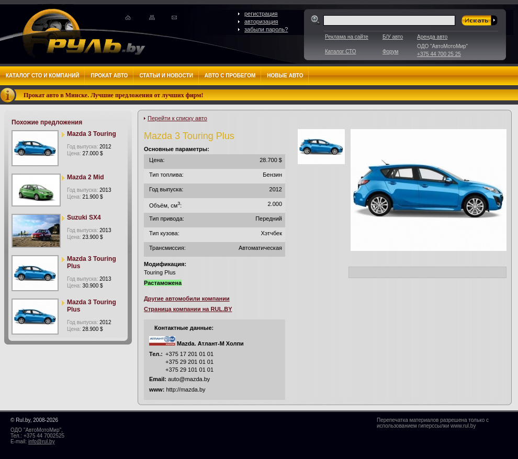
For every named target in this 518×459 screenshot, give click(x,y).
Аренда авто (432, 37)
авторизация (261, 21)
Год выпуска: (89, 147)
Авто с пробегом (230, 75)
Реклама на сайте (346, 37)
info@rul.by (41, 441)
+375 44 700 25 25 (439, 54)
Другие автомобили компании (187, 298)
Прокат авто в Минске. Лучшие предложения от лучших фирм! (114, 95)
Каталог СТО (340, 51)
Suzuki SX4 (84, 217)
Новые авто (285, 75)
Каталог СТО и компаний (42, 75)
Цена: (85, 153)
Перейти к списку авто (177, 118)
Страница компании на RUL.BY (188, 309)
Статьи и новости (166, 75)
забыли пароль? (266, 29)
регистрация (261, 13)
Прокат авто (109, 75)
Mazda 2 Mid (85, 177)
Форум (390, 51)
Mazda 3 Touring (91, 133)
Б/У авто (392, 37)
